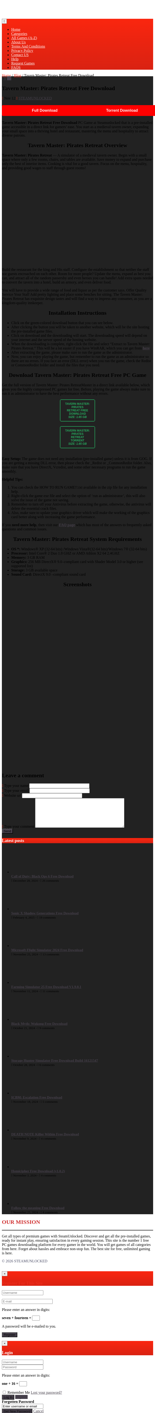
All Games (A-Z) (24, 38)
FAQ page (67, 525)
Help (14, 59)
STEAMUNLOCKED (35, 98)
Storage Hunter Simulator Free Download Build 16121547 (54, 1066)
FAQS (16, 67)
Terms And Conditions (28, 46)
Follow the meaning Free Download (37, 1213)
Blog (17, 75)
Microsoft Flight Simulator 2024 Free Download (47, 955)
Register (21, 1403)
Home (15, 29)
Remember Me (18, 1398)
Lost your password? (46, 1398)
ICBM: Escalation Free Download (36, 1103)
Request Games (23, 63)
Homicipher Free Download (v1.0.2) (38, 1177)
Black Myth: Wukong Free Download (39, 1029)
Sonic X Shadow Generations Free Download (45, 919)
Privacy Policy (22, 51)
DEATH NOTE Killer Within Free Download (45, 1140)
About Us (18, 42)
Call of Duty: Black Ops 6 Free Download (42, 882)
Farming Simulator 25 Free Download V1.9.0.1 (46, 992)
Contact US (20, 55)
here (146, 348)
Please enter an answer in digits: (26, 1315)
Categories (19, 34)
